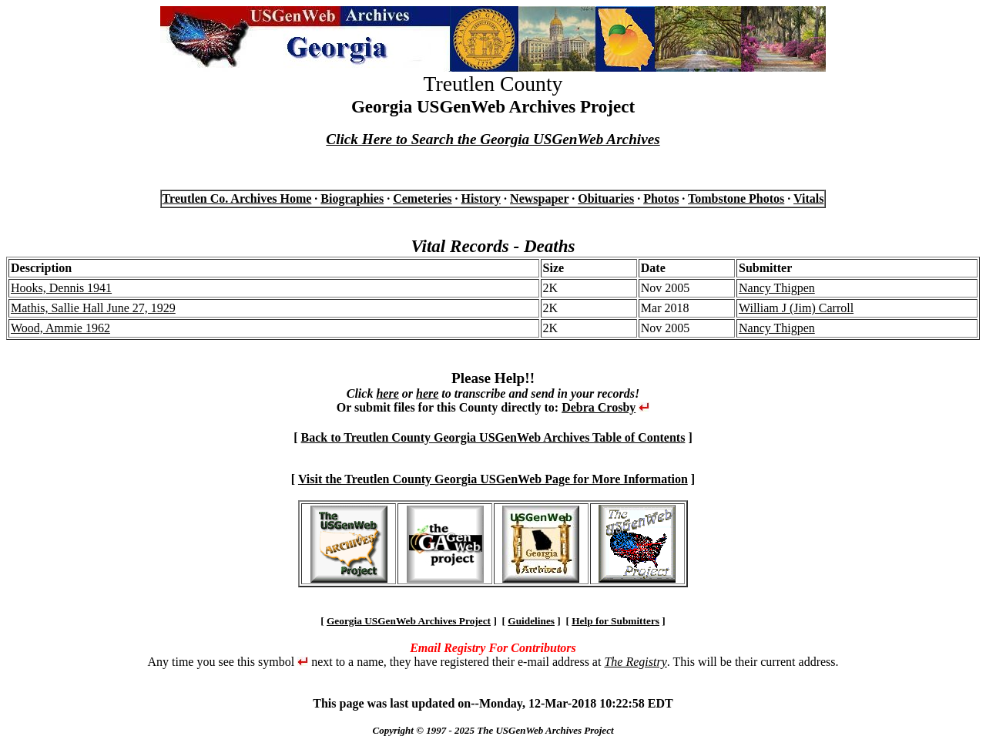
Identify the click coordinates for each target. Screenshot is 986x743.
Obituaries (606, 198)
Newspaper (539, 198)
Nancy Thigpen (777, 287)
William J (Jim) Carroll (796, 307)
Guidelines (531, 621)
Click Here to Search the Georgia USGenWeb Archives (492, 139)
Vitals (808, 198)
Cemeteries (422, 198)
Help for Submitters (615, 621)
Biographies (352, 198)
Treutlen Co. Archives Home (237, 198)
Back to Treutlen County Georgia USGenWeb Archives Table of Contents (493, 437)
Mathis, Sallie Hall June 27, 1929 (93, 307)
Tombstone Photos (736, 198)
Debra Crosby (599, 407)
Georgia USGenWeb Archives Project (409, 621)
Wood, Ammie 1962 (60, 328)
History (481, 198)
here (387, 393)
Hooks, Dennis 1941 (61, 287)
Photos (661, 198)
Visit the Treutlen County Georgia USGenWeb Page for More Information (493, 479)
